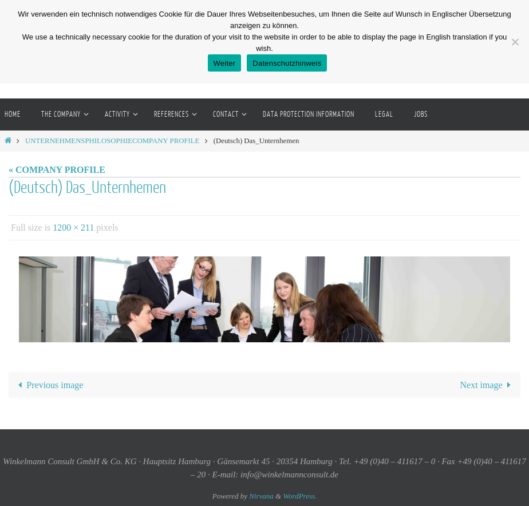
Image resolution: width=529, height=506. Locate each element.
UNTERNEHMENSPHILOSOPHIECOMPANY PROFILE (112, 141)
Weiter (225, 63)
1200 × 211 (73, 227)
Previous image (48, 385)
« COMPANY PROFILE (57, 170)
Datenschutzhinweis (286, 63)
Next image (487, 385)
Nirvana (261, 496)
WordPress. (300, 496)
